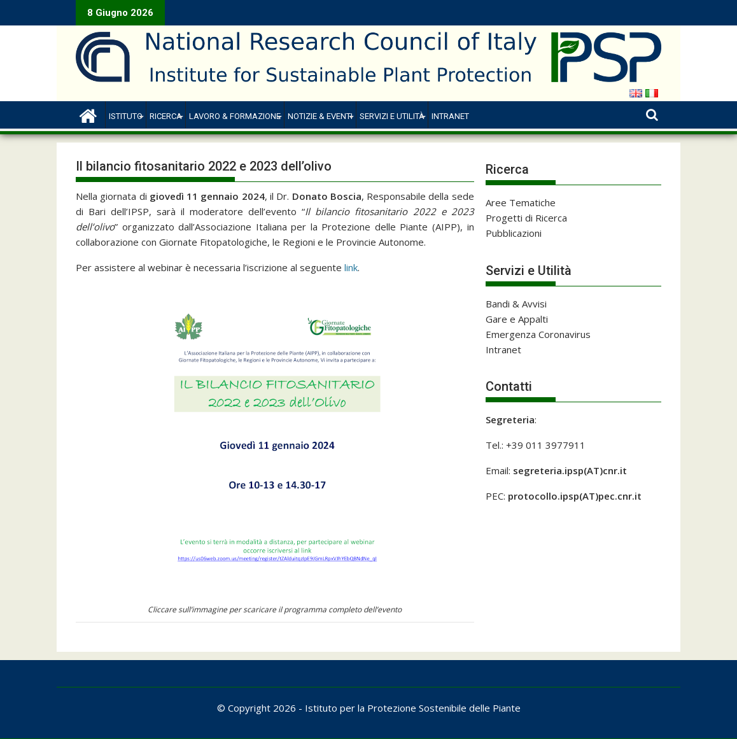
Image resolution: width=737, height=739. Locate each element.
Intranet (450, 116)
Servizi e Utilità (392, 116)
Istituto (126, 116)
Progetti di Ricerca (526, 217)
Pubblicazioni (514, 233)
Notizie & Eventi (320, 116)
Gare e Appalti (517, 319)
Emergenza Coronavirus (538, 334)
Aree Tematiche (521, 202)
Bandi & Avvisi (516, 303)
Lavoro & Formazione (235, 116)
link (351, 267)
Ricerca (166, 116)
